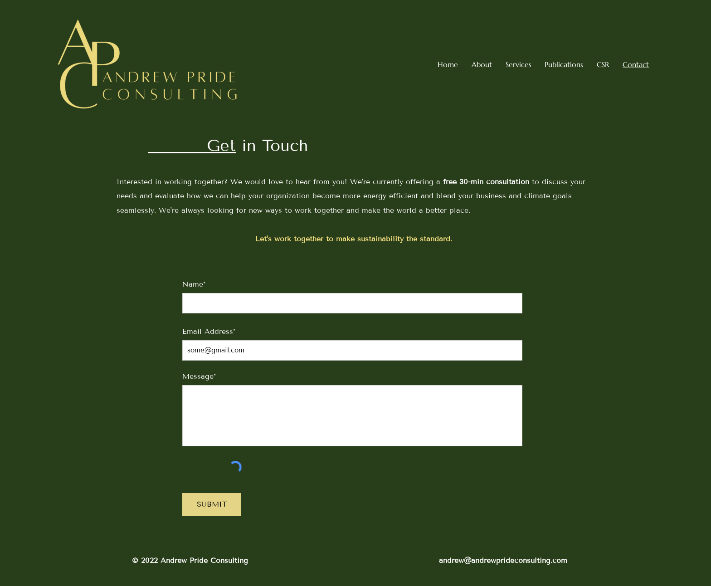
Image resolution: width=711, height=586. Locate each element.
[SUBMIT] (211, 504)
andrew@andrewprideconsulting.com (503, 560)
